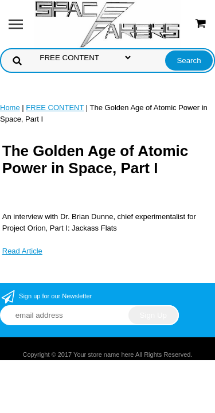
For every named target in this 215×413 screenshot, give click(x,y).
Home (10, 107)
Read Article (22, 251)
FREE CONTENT (55, 107)
